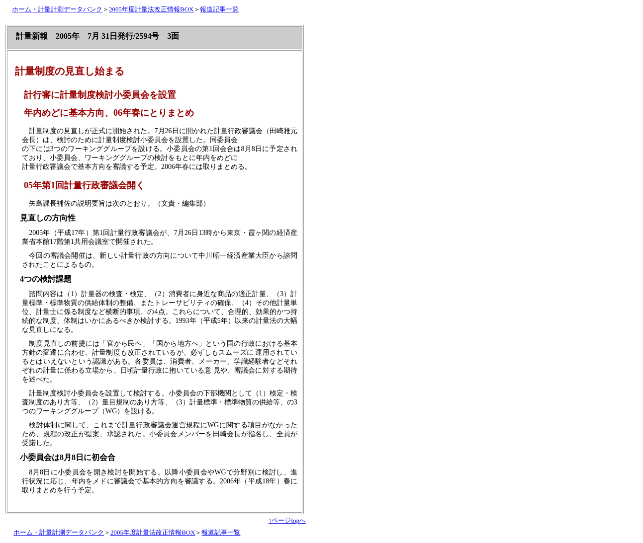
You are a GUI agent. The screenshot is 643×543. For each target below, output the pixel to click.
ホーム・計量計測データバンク (57, 9)
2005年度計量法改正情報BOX (151, 9)
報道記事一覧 (219, 9)
